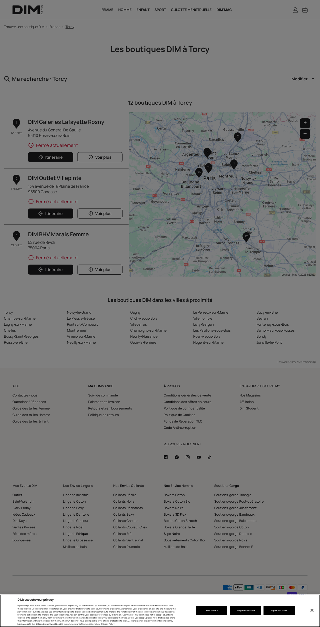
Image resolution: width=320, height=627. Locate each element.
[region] (160, 610)
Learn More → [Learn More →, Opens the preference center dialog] (211, 610)
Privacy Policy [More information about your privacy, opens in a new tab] (107, 623)
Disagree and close (245, 610)
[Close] (312, 610)
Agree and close (279, 610)
